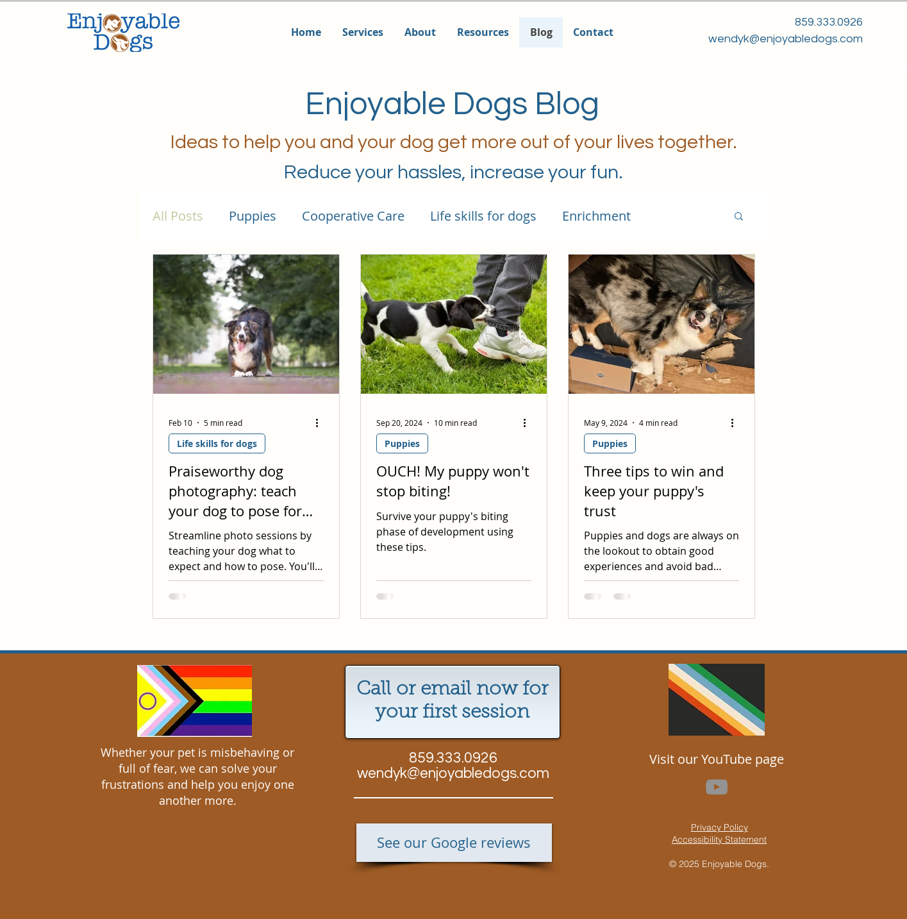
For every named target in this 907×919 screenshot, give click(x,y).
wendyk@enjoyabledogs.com (785, 39)
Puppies (252, 216)
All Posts (178, 216)
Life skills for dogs (483, 216)
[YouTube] (716, 786)
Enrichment (596, 216)
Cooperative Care (353, 216)
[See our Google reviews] (454, 842)
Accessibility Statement (719, 839)
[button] (362, 32)
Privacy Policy (719, 827)
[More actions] (321, 422)
